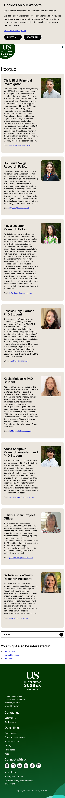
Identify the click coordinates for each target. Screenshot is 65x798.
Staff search (10, 722)
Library (8, 745)
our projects (10, 651)
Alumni (6, 634)
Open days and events (15, 737)
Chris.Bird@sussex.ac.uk (20, 145)
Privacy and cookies (14, 776)
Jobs (7, 754)
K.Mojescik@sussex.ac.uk (20, 431)
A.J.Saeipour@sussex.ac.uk (21, 497)
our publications (12, 655)
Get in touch (10, 718)
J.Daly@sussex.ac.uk (18, 361)
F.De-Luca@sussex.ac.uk (20, 293)
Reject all (13, 37)
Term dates (10, 749)
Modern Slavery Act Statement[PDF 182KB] (19, 782)
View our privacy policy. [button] (15, 30)
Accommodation (12, 741)
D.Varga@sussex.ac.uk (19, 208)
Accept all (33, 37)
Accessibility (10, 772)
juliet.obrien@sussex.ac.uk (21, 557)
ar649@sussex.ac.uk (18, 618)
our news (9, 658)
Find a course (11, 733)
